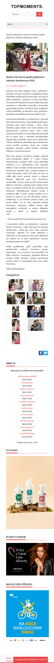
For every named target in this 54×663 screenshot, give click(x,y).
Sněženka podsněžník (27, 376)
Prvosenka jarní (27, 395)
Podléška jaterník (27, 402)
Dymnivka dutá (27, 427)
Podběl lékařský (27, 433)
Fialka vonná (27, 408)
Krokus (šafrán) (27, 389)
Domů (8, 34)
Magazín (17, 34)
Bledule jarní (27, 382)
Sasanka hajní (27, 414)
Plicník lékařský (27, 421)
